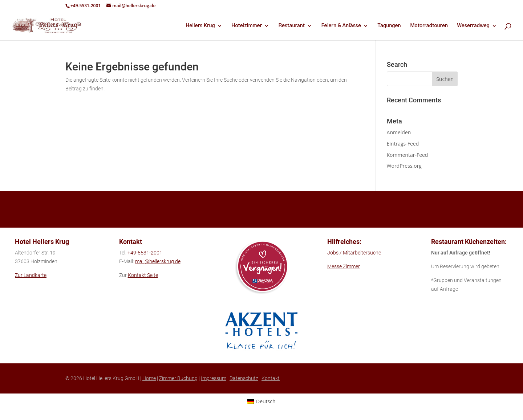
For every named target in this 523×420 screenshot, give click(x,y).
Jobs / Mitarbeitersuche (354, 253)
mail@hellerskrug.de (158, 261)
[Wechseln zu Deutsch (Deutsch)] (261, 401)
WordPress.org (404, 165)
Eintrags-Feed (403, 143)
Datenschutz (244, 378)
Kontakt (271, 378)
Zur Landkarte (30, 275)
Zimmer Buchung (178, 378)
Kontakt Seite (143, 275)
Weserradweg (473, 25)
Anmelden (399, 132)
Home (149, 378)
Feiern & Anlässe (341, 25)
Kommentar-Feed (407, 154)
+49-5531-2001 (85, 6)
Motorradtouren (429, 25)
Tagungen (389, 25)
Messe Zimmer (343, 266)
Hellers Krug (200, 25)
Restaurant (291, 25)
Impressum (213, 378)
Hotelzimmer (246, 25)
